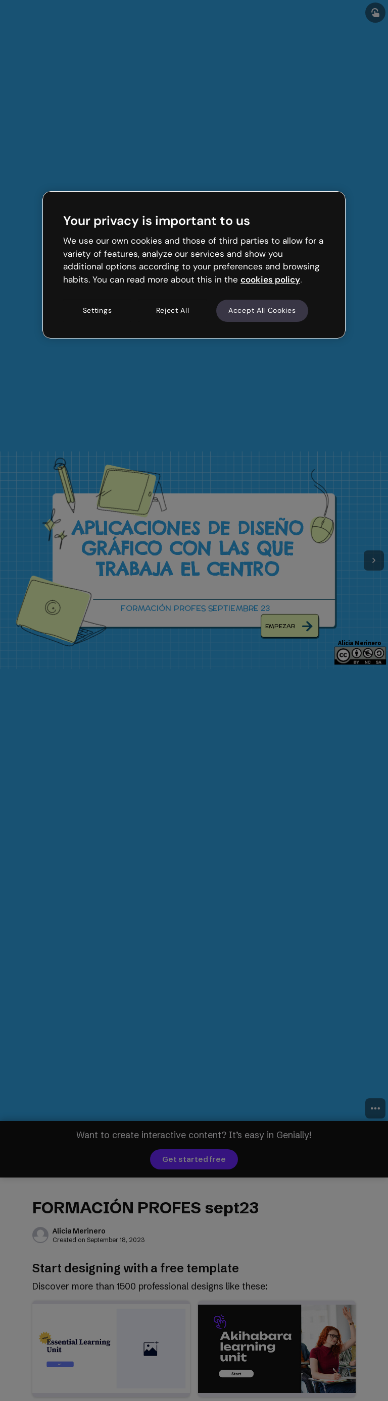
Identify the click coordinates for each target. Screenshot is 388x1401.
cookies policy (270, 279)
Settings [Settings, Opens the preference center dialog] (97, 310)
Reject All (172, 310)
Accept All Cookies (262, 310)
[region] (194, 265)
